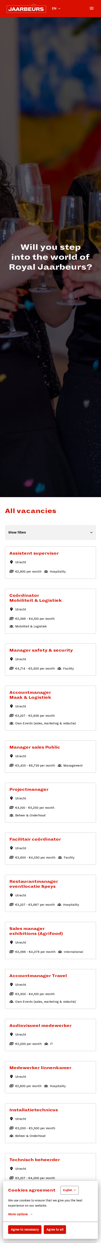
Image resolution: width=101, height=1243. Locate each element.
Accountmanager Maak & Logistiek (30, 695)
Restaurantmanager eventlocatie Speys (33, 884)
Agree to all (54, 1229)
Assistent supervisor (34, 553)
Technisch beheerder (34, 1160)
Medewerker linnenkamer (40, 1068)
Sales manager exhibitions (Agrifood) (36, 931)
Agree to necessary (25, 1229)
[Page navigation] (91, 8)
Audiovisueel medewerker (40, 1026)
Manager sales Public (34, 747)
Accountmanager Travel (38, 976)
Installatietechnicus (33, 1110)
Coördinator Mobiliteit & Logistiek (35, 598)
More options (20, 1214)
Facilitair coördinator (35, 839)
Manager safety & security (41, 650)
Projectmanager (29, 789)
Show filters (50, 532)
